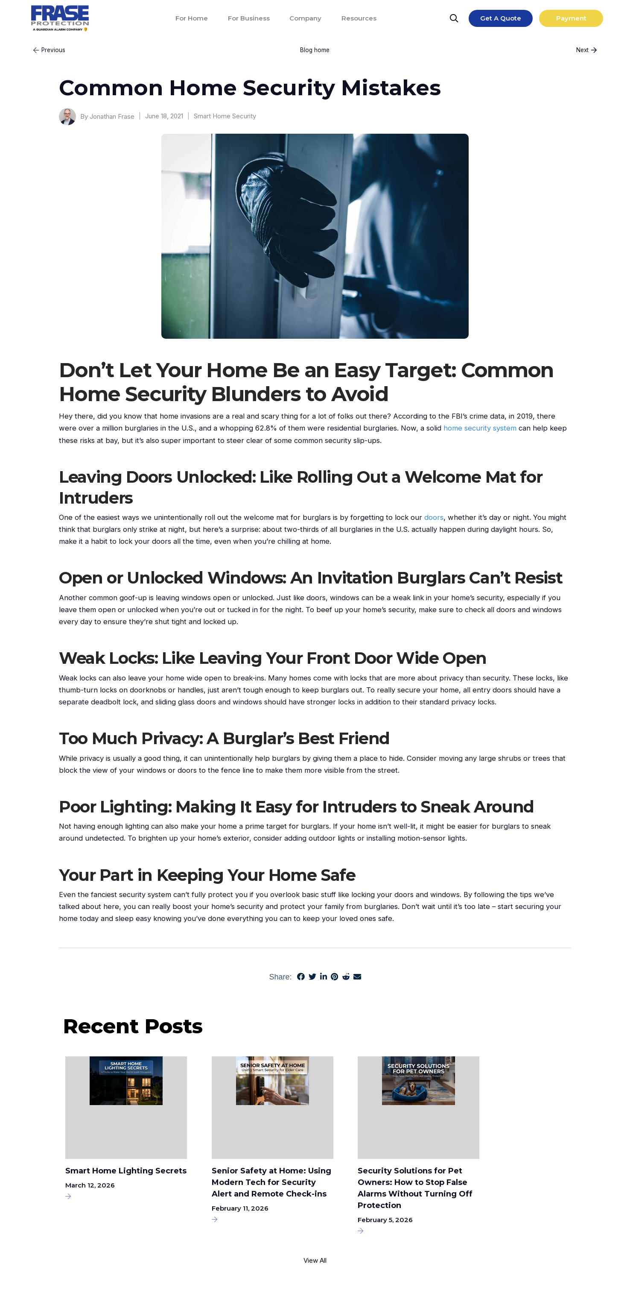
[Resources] (359, 18)
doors (433, 517)
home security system (479, 428)
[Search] (454, 18)
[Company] (305, 18)
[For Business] (249, 18)
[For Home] (191, 18)
